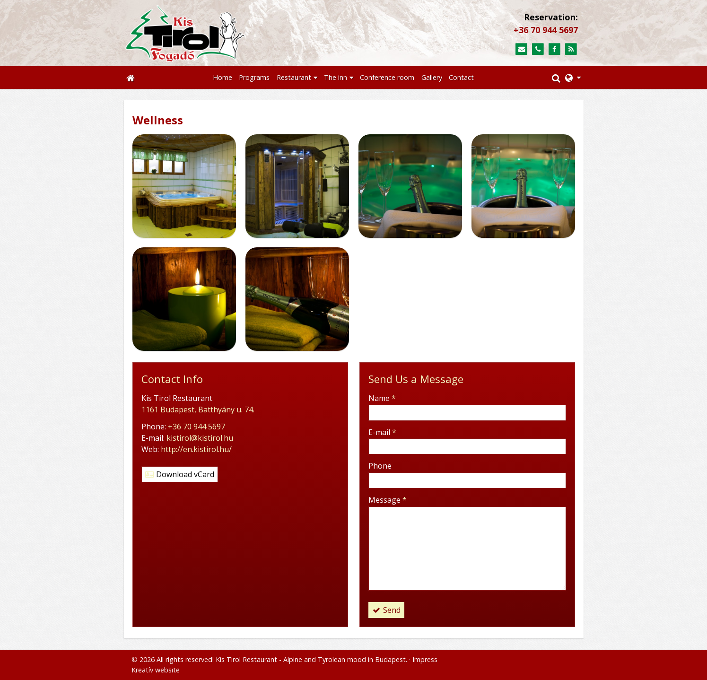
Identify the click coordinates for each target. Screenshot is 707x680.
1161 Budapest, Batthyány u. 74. (197, 409)
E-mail (382, 432)
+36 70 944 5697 (546, 29)
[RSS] (571, 49)
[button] (573, 77)
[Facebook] (554, 49)
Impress (424, 659)
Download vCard (180, 474)
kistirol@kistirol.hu (199, 438)
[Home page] (231, 33)
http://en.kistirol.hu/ (196, 449)
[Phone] (538, 49)
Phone (380, 466)
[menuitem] (222, 77)
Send (386, 610)
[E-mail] (521, 49)
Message (387, 500)
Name (382, 398)
